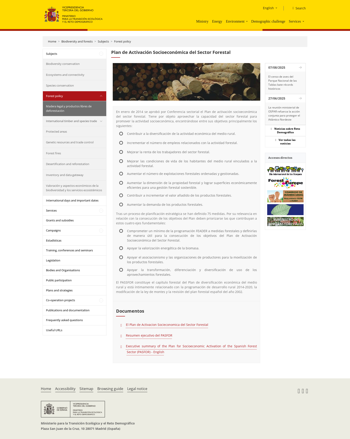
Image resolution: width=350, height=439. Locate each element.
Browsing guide (110, 388)
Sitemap (86, 388)
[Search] (297, 8)
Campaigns (53, 230)
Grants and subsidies (60, 220)
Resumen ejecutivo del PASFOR (149, 335)
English (268, 8)
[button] (247, 21)
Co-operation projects (60, 300)
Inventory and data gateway (64, 175)
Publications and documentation (68, 310)
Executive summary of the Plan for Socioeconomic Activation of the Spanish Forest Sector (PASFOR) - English (191, 349)
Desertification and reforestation (67, 164)
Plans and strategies (59, 290)
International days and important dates (72, 200)
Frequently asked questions (64, 320)
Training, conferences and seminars (69, 250)
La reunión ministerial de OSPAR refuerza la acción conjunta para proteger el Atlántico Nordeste (284, 113)
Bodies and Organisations (63, 270)
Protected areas (56, 131)
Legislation (53, 260)
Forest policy (122, 41)
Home (52, 41)
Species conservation (60, 85)
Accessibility (65, 388)
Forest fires (53, 153)
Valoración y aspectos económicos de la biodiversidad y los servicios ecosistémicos (74, 188)
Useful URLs (54, 330)
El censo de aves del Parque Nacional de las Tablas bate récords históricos (282, 83)
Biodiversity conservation (63, 64)
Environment (235, 21)
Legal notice (137, 388)
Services (295, 21)
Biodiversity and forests (77, 41)
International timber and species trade (71, 121)
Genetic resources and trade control (70, 142)
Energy (217, 21)
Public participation (59, 280)
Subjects (103, 41)
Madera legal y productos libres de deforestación (69, 108)
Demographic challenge (268, 21)
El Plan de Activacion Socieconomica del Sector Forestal (167, 324)
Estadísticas (53, 240)
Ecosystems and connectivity (65, 75)
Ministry (202, 21)
